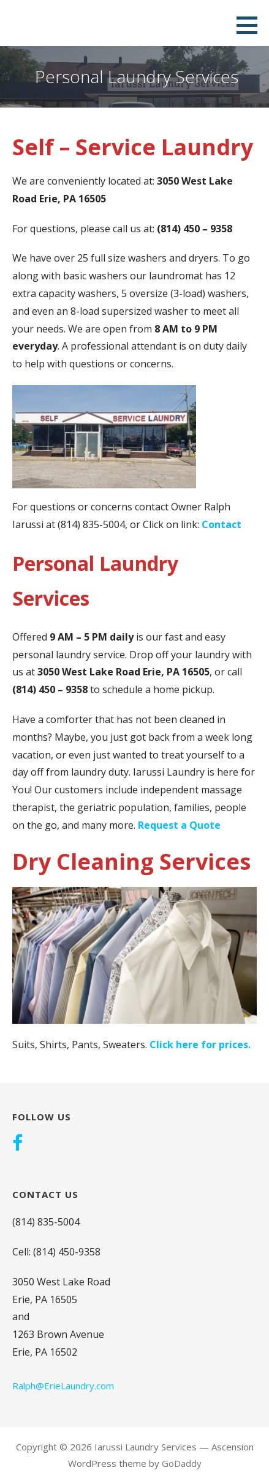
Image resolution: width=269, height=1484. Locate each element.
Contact (221, 524)
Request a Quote (179, 825)
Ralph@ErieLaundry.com (63, 1385)
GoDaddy (182, 1463)
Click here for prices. (200, 1044)
